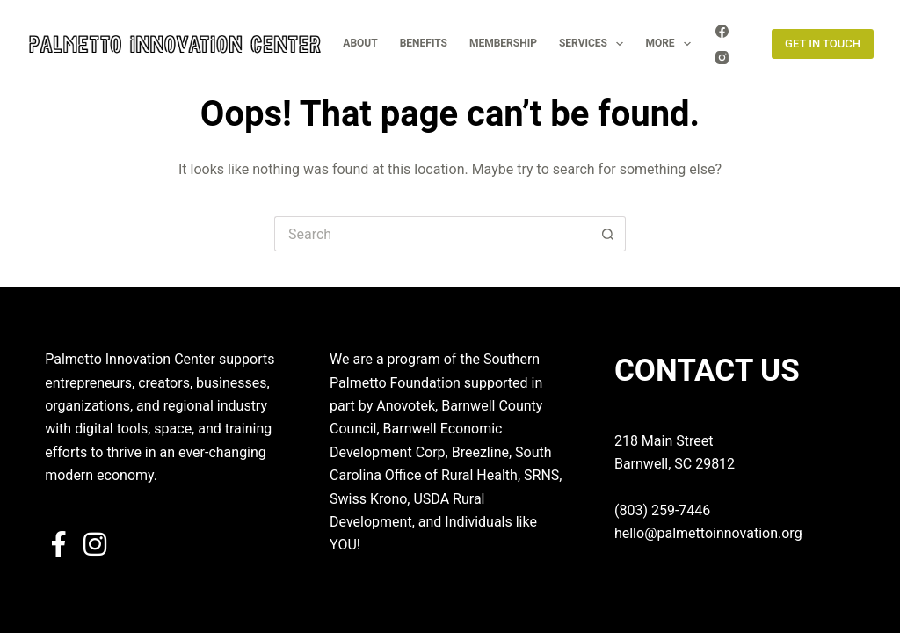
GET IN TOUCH (822, 43)
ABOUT (360, 43)
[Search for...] (432, 233)
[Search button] (608, 233)
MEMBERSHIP (503, 43)
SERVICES (594, 44)
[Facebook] (722, 31)
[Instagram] (722, 57)
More (671, 44)
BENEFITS (423, 43)
